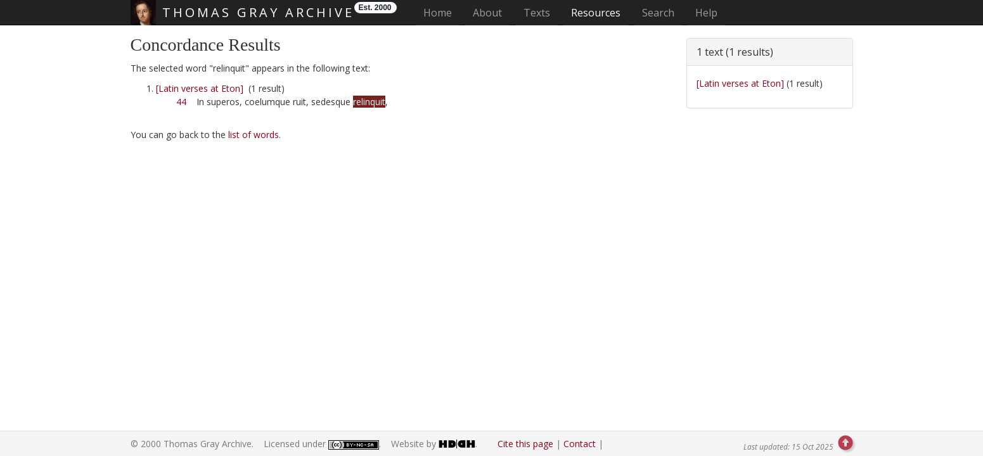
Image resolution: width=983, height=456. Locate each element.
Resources (595, 13)
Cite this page (525, 444)
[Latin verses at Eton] (199, 88)
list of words (253, 135)
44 (181, 102)
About (487, 13)
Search (658, 13)
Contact (579, 444)
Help (706, 13)
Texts (537, 13)
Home (441, 12)
